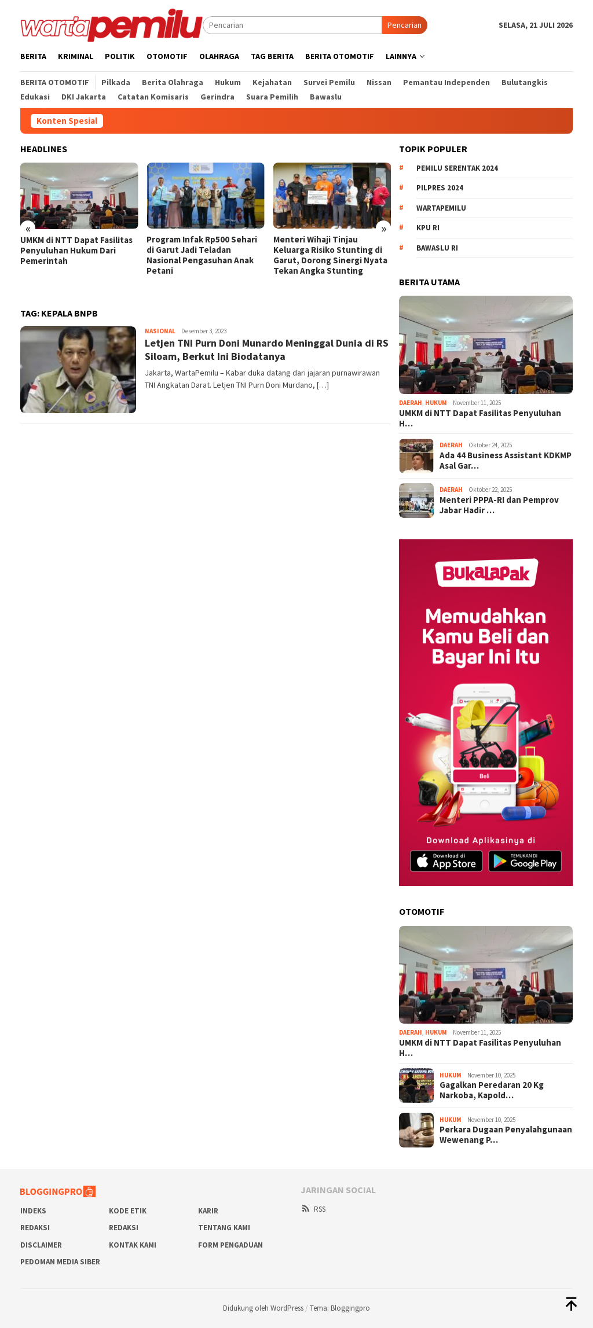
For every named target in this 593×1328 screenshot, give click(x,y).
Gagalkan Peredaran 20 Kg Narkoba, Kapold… (492, 1090)
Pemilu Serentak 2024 (457, 168)
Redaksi (123, 1228)
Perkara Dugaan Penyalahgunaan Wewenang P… (506, 1134)
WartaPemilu (441, 208)
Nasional (160, 331)
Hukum (436, 403)
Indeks (33, 1211)
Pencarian (404, 25)
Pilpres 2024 (439, 188)
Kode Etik (128, 1211)
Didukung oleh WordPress (263, 1308)
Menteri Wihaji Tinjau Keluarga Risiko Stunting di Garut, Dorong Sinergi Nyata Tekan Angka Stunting (330, 255)
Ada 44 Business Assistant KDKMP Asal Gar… (506, 460)
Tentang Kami (224, 1228)
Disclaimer (41, 1245)
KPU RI (428, 228)
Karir (208, 1211)
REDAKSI (35, 1228)
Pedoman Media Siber (60, 1262)
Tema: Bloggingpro (340, 1308)
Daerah (410, 403)
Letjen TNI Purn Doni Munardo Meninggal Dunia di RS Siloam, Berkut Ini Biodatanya (267, 349)
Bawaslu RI (437, 248)
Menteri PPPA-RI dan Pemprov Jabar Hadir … (499, 505)
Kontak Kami (132, 1245)
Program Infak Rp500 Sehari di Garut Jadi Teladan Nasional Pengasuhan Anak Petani (202, 255)
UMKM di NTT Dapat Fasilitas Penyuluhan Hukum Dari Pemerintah (76, 250)
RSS (313, 1209)
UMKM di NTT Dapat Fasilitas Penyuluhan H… (480, 418)
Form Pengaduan (230, 1245)
